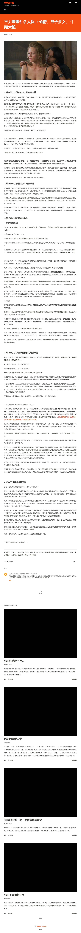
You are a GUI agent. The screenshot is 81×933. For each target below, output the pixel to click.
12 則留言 (10, 835)
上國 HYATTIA (16, 9)
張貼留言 (10, 913)
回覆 (10, 580)
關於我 (5, 9)
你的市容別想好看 (14, 894)
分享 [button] (74, 561)
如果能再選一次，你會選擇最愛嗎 (23, 819)
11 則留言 (10, 760)
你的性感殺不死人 (14, 660)
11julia (10, 574)
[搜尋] (70, 3)
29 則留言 (10, 679)
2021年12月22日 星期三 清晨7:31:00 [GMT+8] (25, 574)
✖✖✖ (40, 918)
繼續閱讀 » (74, 679)
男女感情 (11, 561)
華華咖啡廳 (9, 3)
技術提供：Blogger (40, 926)
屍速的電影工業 (13, 738)
